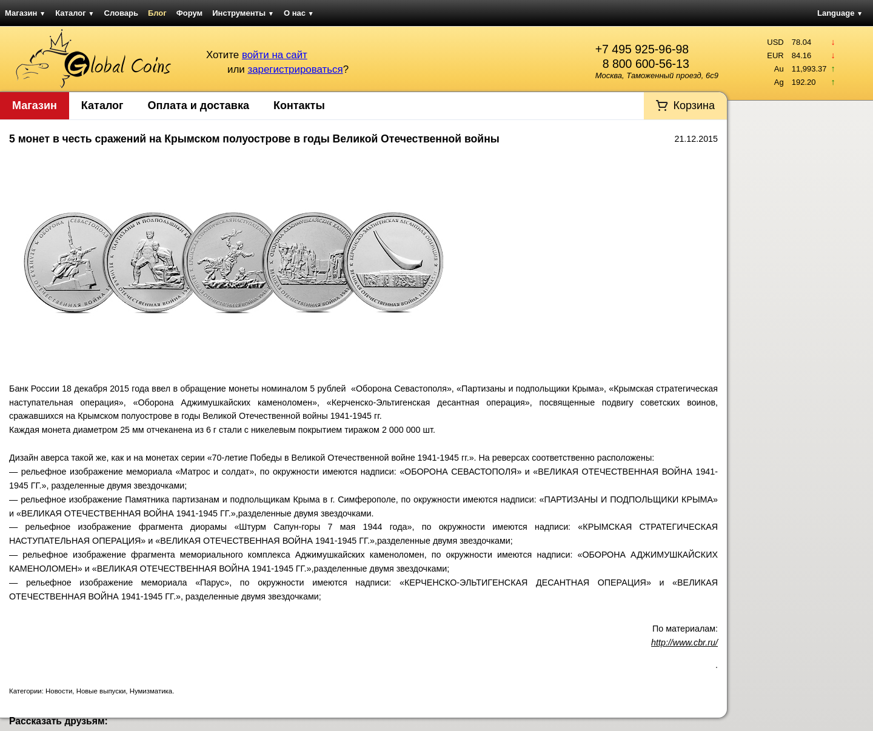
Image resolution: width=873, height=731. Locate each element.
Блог (157, 13)
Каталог (74, 13)
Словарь (121, 13)
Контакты (299, 105)
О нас (299, 13)
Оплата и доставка (198, 105)
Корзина (694, 105)
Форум (189, 13)
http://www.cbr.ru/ (684, 642)
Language (840, 13)
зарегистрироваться (295, 69)
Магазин (25, 13)
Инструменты (243, 13)
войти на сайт (274, 55)
